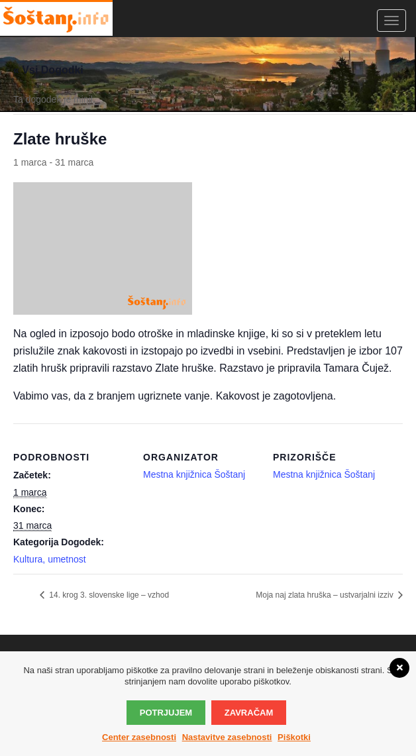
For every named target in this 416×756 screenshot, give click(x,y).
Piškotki (294, 737)
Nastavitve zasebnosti (227, 737)
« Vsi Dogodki (48, 70)
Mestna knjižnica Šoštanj (324, 474)
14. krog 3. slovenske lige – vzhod (108, 595)
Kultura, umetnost (49, 559)
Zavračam (249, 713)
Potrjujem (166, 713)
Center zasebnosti (139, 737)
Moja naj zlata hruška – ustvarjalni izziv (325, 595)
